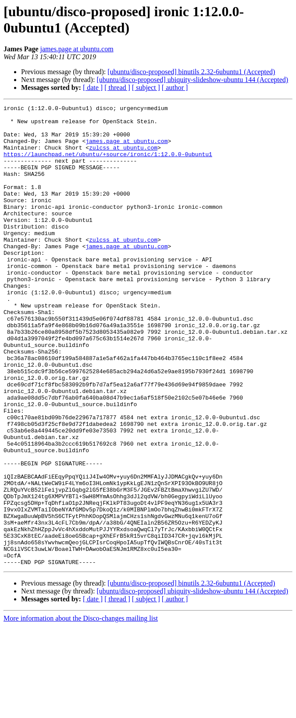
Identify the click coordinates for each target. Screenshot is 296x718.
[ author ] (175, 87)
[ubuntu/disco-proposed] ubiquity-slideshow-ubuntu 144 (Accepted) (192, 79)
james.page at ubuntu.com (77, 49)
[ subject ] (146, 87)
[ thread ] (117, 87)
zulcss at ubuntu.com (123, 157)
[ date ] (93, 87)
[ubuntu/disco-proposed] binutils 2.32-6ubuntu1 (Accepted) (191, 71)
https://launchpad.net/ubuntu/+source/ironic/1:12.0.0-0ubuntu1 (108, 164)
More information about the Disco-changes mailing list (81, 710)
